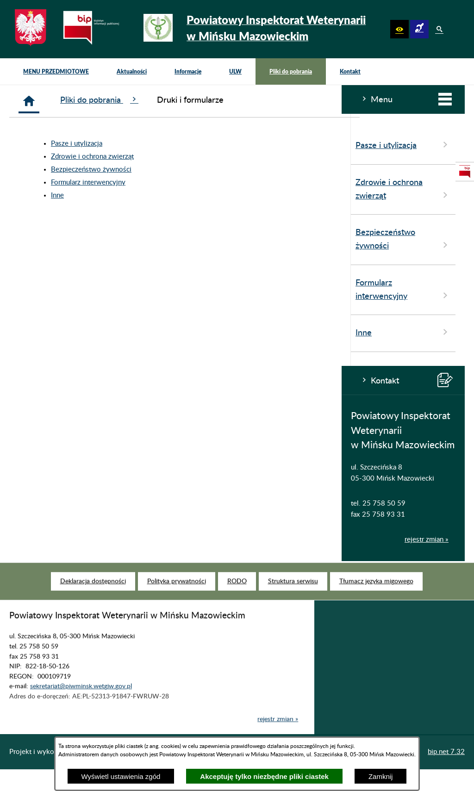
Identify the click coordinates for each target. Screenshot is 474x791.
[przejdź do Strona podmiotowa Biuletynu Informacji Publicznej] (464, 171)
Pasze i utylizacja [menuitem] (61, 144)
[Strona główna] (143, 101)
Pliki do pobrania (214, 100)
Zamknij (380, 776)
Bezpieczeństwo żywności (205, 169)
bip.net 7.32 (446, 751)
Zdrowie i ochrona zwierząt (206, 156)
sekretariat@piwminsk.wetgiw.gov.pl (81, 697)
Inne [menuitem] (61, 332)
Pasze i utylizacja (191, 143)
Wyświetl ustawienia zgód (121, 776)
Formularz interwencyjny (202, 182)
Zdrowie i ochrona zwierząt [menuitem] (61, 190)
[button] (399, 29)
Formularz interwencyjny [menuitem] (61, 290)
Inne (171, 195)
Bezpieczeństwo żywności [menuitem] (61, 240)
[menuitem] (56, 71)
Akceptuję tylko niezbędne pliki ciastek (264, 776)
